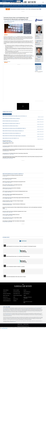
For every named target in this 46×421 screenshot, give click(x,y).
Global (14, 297)
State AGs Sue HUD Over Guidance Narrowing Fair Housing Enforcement (14, 181)
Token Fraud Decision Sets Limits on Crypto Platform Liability (12, 217)
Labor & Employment (26, 293)
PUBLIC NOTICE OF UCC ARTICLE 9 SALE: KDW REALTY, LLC (12, 133)
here (13, 57)
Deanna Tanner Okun (6, 158)
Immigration (15, 300)
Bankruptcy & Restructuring (7, 293)
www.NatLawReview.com (6, 309)
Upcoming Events (6, 237)
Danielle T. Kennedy (10, 215)
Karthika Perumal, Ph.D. (6, 154)
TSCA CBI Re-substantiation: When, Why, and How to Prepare (16, 276)
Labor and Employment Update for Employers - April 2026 (15, 266)
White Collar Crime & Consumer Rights (28, 302)
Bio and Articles (37, 44)
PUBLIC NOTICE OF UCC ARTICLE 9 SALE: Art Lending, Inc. (11, 118)
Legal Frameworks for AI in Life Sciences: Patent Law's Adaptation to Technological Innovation (21, 246)
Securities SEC (26, 28)
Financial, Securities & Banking (17, 295)
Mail (26, 33)
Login (43, 2)
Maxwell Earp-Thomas (17, 20)
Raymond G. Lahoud (6, 143)
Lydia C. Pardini (11, 158)
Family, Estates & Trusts (16, 293)
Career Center (29, 5)
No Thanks (18, 1)
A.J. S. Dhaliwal (7, 20)
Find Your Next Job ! (38, 64)
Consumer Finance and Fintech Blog (9, 21)
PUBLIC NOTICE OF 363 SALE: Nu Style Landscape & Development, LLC (13, 130)
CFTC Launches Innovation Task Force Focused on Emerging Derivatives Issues (15, 191)
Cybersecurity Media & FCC (7, 300)
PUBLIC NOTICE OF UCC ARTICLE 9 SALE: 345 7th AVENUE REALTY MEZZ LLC (14, 128)
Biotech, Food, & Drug (6, 295)
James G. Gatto (10, 201)
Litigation (25, 295)
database (27, 308)
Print (25, 33)
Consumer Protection (26, 27)
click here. (15, 321)
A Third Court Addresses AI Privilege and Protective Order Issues (13, 175)
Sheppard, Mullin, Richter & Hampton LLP (26, 20)
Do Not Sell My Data (4, 328)
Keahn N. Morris (10, 212)
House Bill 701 (15, 36)
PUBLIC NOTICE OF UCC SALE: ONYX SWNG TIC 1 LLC (11, 138)
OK (15, 1)
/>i (29, 33)
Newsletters (20, 5)
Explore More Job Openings (38, 71)
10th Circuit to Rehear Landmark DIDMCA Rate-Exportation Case (13, 194)
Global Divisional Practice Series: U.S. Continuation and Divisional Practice (18, 256)
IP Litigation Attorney (38, 67)
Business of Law (5, 297)
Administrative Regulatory (27, 29)
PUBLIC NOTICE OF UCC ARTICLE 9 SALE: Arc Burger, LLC (11, 123)
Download (28, 33)
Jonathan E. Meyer (6, 201)
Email (37, 42)
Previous (40, 9)
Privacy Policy (26, 324)
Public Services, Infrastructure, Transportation (28, 297)
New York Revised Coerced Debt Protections (9, 178)
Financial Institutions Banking (26, 26)
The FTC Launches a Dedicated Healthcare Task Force (11, 214)
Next (40, 9)
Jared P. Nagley (5, 215)
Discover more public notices (6, 140)
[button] (23, 106)
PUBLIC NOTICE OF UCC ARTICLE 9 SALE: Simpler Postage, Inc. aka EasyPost (14, 135)
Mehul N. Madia (12, 20)
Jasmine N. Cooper (6, 212)
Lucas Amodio (10, 218)
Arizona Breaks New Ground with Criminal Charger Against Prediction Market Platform (16, 197)
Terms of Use (19, 324)
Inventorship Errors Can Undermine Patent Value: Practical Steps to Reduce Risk (15, 153)
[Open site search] (41, 5)
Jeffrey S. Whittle (12, 154)
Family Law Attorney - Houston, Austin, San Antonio (38, 69)
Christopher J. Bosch (6, 185)
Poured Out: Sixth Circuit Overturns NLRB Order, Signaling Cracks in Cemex (14, 211)
